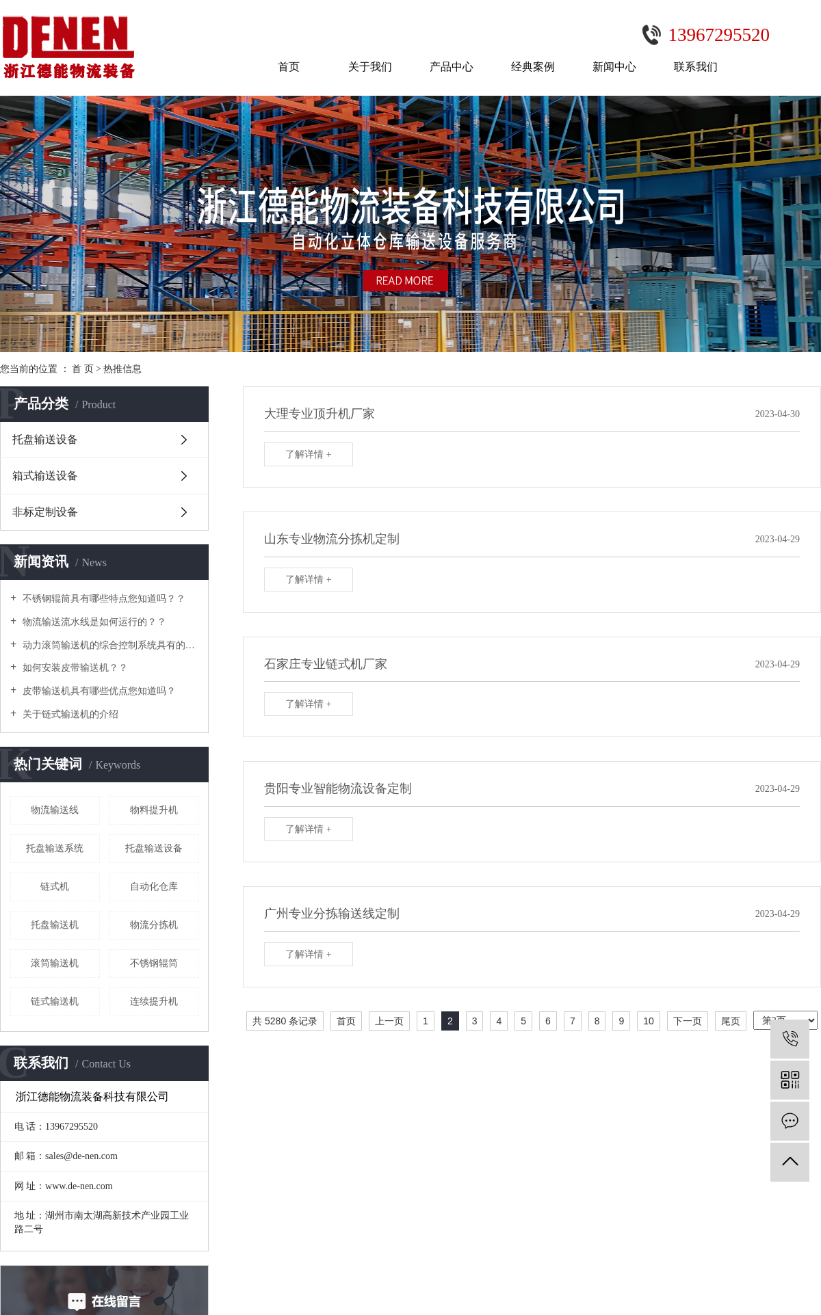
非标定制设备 (45, 512)
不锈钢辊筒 (154, 963)
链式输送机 (55, 1001)
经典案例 (533, 66)
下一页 (687, 1020)
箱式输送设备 (45, 475)
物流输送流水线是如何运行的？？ (93, 622)
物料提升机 (154, 810)
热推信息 (122, 369)
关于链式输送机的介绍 (69, 714)
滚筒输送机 (55, 963)
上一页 (389, 1020)
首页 (289, 66)
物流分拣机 (154, 925)
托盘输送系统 (54, 848)
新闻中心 (614, 66)
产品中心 (451, 66)
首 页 (83, 369)
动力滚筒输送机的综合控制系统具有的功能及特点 (109, 645)
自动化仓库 (154, 886)
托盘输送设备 (45, 439)
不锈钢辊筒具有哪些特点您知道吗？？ (102, 599)
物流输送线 (55, 810)
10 (648, 1020)
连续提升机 (154, 1001)
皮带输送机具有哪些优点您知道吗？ (98, 691)
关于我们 (370, 66)
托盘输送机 (55, 925)
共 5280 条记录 (284, 1020)
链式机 (54, 886)
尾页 (730, 1020)
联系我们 (696, 66)
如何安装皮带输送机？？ (74, 668)
